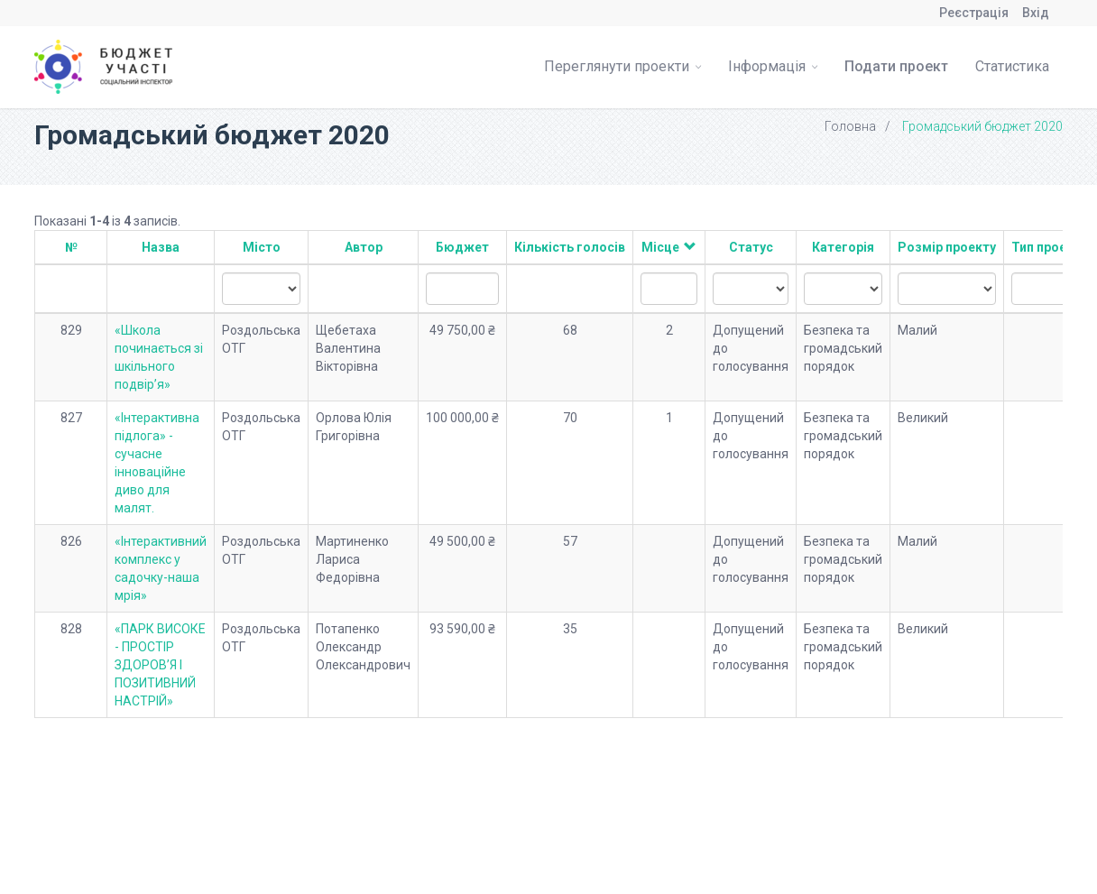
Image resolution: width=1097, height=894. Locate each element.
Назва (161, 247)
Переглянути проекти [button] (622, 66)
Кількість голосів (569, 247)
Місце (660, 247)
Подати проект (896, 66)
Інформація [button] (772, 66)
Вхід (1035, 12)
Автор (364, 247)
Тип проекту (1049, 247)
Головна (850, 126)
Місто (262, 247)
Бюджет (462, 247)
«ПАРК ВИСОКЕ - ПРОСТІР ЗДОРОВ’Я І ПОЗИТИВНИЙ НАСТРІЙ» (160, 665)
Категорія (843, 247)
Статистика (1012, 66)
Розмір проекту (947, 247)
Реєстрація (974, 12)
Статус (751, 247)
